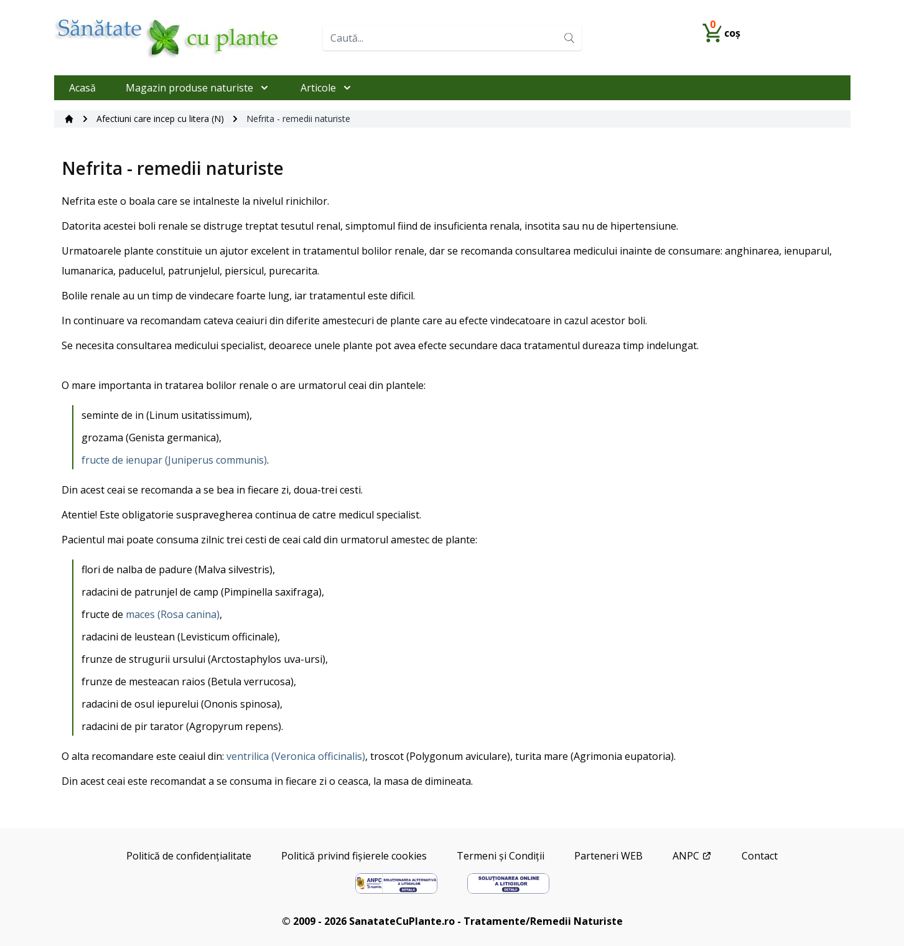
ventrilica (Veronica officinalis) (295, 756)
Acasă (82, 88)
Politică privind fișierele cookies (354, 856)
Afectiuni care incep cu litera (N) (160, 118)
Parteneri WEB (608, 856)
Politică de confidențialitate (188, 856)
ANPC (692, 856)
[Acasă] (69, 119)
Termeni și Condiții (500, 856)
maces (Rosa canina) (173, 614)
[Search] (569, 38)
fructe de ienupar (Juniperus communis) (174, 460)
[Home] (183, 37)
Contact (760, 856)
